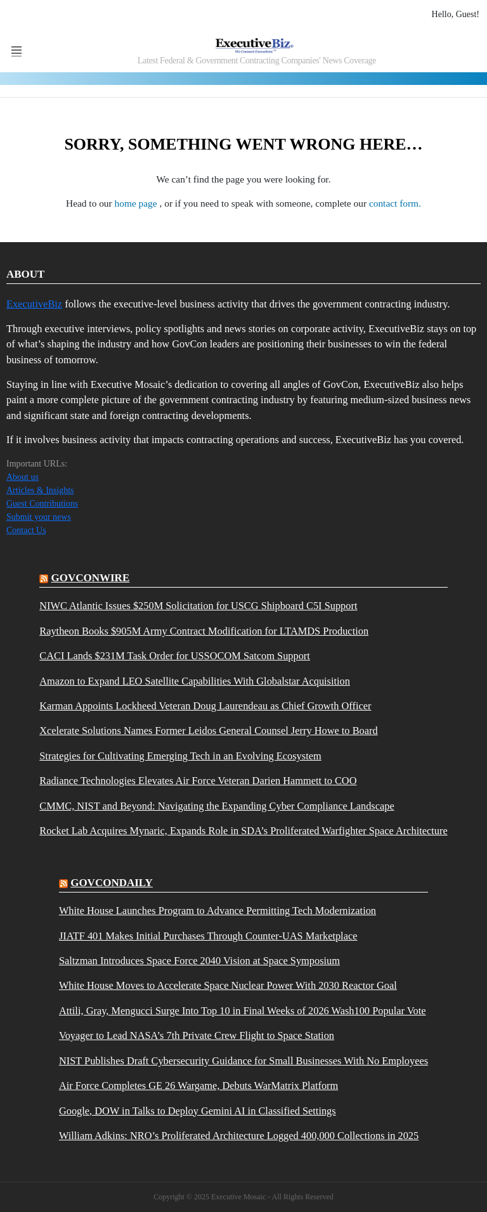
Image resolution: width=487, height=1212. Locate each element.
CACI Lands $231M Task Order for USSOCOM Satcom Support (174, 656)
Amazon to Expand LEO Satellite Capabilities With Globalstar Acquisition (194, 681)
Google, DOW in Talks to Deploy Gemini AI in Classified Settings (197, 1111)
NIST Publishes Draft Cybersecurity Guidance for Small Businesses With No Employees (243, 1061)
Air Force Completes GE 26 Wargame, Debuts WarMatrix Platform (198, 1086)
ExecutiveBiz (34, 304)
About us (22, 477)
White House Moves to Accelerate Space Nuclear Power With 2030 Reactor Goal (228, 985)
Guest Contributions (42, 503)
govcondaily (111, 883)
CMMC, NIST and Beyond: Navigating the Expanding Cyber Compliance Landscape (216, 806)
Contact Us (26, 530)
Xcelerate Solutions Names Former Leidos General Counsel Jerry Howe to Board (208, 731)
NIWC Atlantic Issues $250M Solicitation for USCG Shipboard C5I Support (198, 606)
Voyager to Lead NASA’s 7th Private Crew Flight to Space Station (196, 1035)
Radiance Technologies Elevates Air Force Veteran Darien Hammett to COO (197, 781)
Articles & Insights (40, 490)
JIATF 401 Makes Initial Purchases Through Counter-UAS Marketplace (208, 936)
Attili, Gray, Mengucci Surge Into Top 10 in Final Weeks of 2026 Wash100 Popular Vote (242, 1011)
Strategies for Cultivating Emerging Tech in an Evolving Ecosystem (180, 756)
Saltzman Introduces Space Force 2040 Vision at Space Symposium (199, 961)
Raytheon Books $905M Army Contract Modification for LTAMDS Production (203, 631)
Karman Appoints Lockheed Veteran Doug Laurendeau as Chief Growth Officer (205, 706)
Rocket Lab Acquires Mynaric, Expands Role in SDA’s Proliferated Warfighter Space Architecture (243, 831)
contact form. (395, 203)
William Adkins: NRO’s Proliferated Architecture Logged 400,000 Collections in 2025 (239, 1136)
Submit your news (38, 517)
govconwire (90, 578)
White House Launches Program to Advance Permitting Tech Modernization (217, 911)
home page (137, 203)
